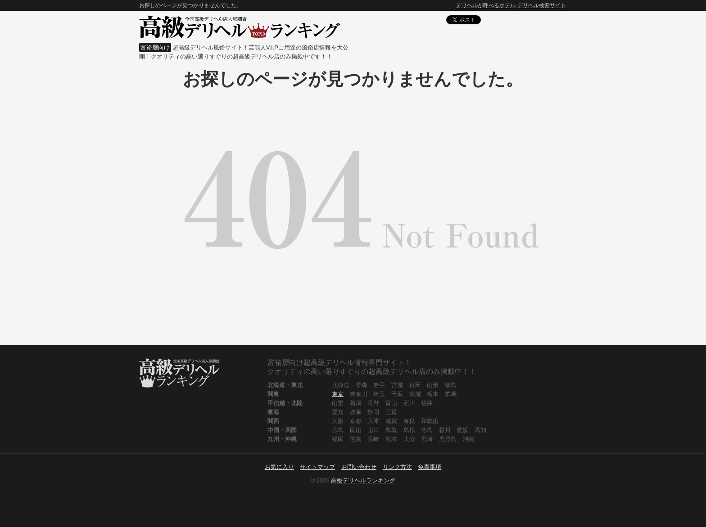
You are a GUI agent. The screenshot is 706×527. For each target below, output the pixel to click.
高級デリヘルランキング (363, 480)
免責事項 (429, 467)
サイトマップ (317, 467)
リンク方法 (397, 467)
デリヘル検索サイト (541, 5)
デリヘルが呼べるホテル (486, 5)
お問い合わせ (358, 467)
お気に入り (279, 467)
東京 (338, 394)
